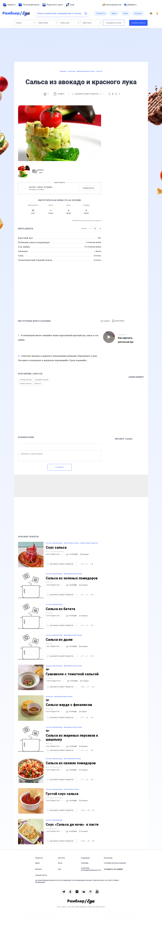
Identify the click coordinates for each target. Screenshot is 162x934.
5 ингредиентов (54, 800)
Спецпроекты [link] (41, 875)
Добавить (130, 4)
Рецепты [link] (39, 858)
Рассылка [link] (108, 858)
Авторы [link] (61, 858)
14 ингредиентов (55, 681)
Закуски (25, 23)
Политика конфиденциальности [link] (91, 869)
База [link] (60, 863)
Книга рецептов (111, 4)
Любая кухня (69, 23)
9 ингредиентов (54, 746)
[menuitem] (9, 5)
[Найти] (85, 13)
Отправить (59, 467)
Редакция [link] (85, 858)
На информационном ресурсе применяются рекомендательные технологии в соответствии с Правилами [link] (77, 881)
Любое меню (91, 23)
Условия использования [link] (115, 863)
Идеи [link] (37, 863)
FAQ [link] (59, 869)
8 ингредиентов (54, 554)
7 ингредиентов (54, 585)
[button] (118, 321)
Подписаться (88, 188)
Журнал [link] (38, 869)
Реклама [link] (84, 863)
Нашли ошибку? (136, 377)
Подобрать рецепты (138, 23)
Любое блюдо (47, 23)
